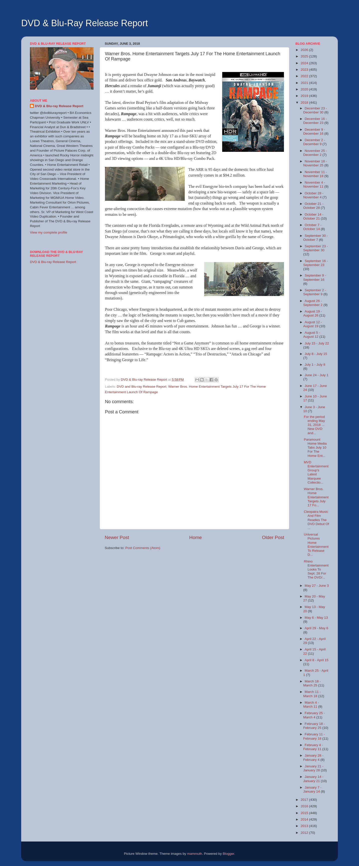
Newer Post (117, 537)
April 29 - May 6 (316, 628)
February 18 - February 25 (314, 726)
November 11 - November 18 (315, 174)
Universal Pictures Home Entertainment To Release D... (316, 545)
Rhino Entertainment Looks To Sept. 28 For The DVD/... (316, 569)
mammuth (194, 854)
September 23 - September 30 (315, 248)
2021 (305, 83)
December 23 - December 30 (315, 110)
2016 (305, 806)
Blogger (228, 854)
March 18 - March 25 (312, 683)
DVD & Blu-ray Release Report (59, 106)
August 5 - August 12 (311, 334)
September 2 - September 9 (314, 292)
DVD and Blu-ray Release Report (141, 386)
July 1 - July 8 (315, 364)
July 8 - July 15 (316, 354)
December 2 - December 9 (314, 142)
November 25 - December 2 (315, 153)
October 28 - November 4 (313, 195)
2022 (305, 76)
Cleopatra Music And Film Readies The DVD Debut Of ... (316, 520)
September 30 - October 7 (315, 238)
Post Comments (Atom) (142, 548)
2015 (305, 813)
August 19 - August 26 (312, 313)
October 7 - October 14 (312, 227)
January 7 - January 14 (312, 789)
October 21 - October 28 (313, 206)
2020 (305, 89)
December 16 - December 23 (315, 121)
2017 (305, 800)
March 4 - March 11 (311, 704)
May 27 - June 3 (317, 585)
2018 (305, 102)
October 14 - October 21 (313, 216)
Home (195, 537)
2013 (305, 826)
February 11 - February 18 (314, 736)
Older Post (273, 537)
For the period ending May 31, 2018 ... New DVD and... (314, 425)
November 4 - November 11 (314, 184)
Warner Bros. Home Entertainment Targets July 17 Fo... (316, 497)
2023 (305, 69)
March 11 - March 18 (312, 694)
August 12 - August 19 (312, 324)
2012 (305, 833)
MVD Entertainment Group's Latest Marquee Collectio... (316, 472)
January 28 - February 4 (313, 757)
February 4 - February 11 (313, 747)
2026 (305, 50)
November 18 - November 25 (315, 163)
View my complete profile (48, 232)
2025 (305, 56)
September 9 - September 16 (314, 277)
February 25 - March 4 (314, 715)
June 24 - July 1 (316, 375)
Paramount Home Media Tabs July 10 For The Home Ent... (315, 448)
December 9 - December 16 (314, 131)
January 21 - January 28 (313, 768)
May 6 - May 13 (316, 617)
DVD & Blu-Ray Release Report (84, 23)
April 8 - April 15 (316, 660)
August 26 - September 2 (313, 303)
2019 (305, 96)
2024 (305, 63)
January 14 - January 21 (313, 779)
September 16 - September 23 (315, 263)
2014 (305, 819)
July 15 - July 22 (317, 343)
